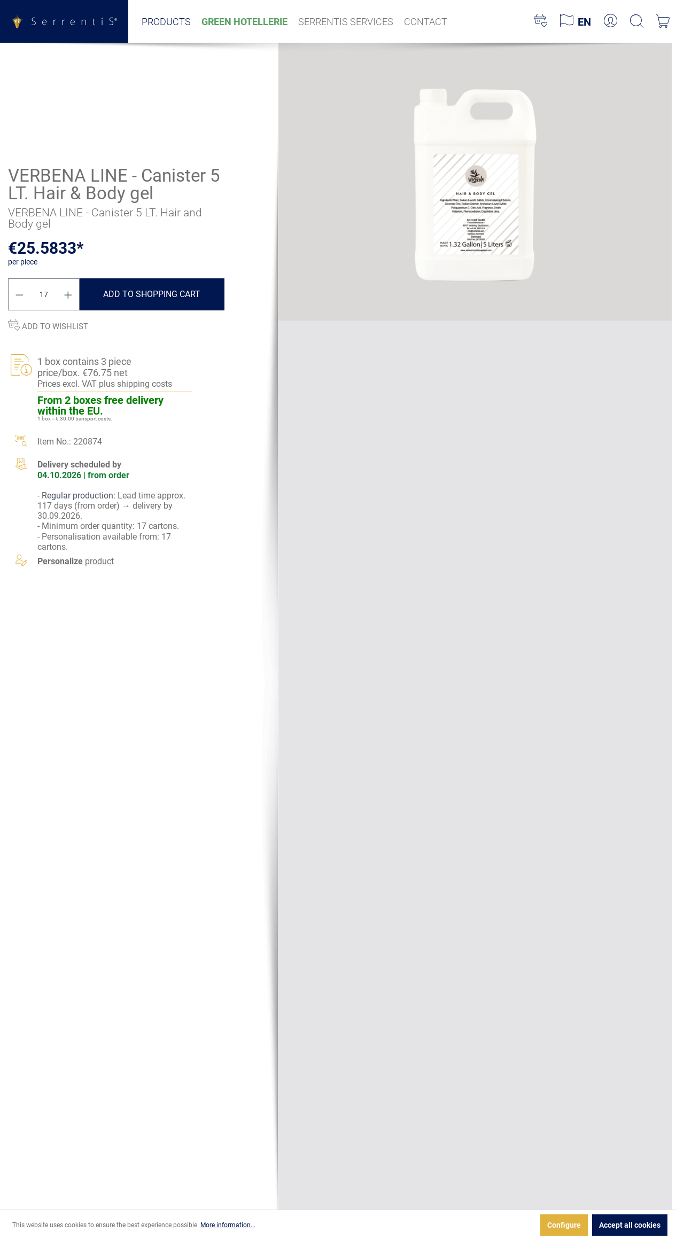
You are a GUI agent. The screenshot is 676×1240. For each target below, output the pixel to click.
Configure (564, 1225)
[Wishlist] (540, 21)
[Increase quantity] (68, 294)
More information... (227, 1225)
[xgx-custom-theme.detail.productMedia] (474, 181)
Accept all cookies (630, 1225)
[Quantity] (44, 294)
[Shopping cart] (663, 21)
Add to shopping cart (151, 294)
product (75, 561)
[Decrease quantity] (19, 294)
